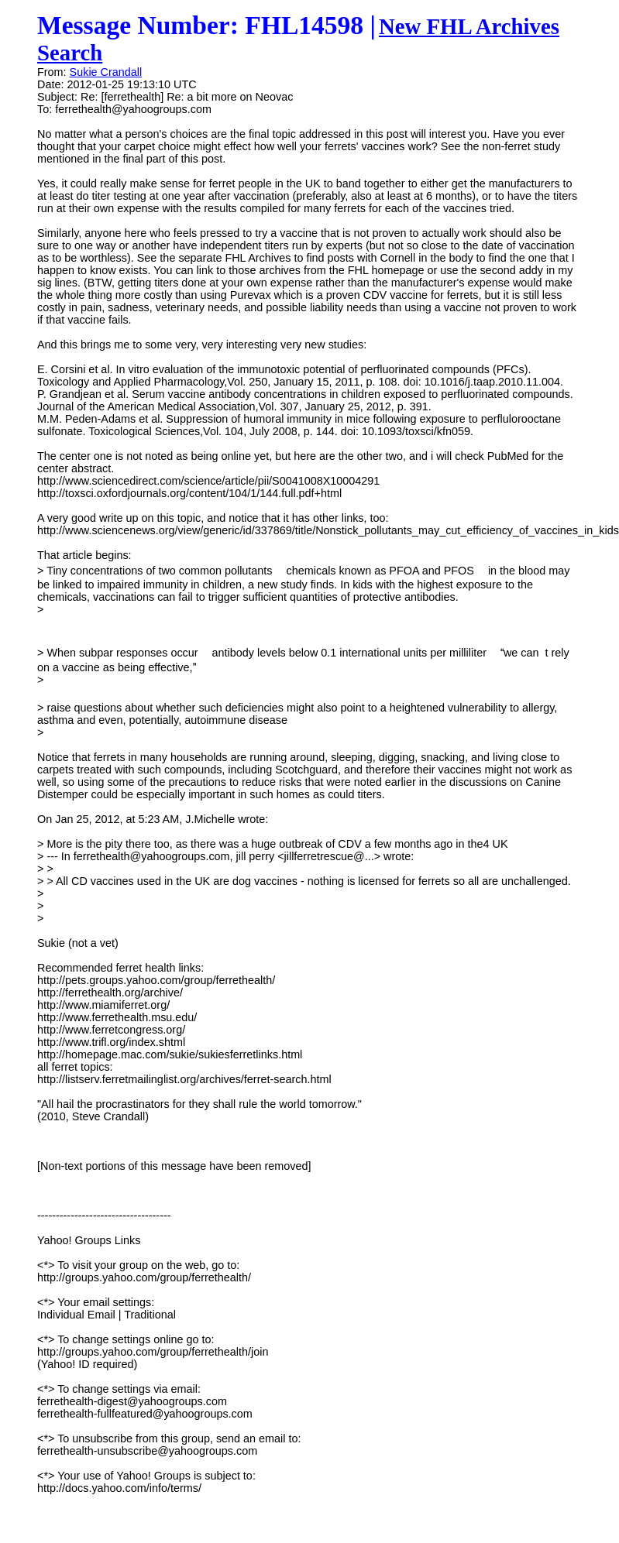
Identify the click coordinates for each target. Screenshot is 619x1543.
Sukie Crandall (106, 72)
